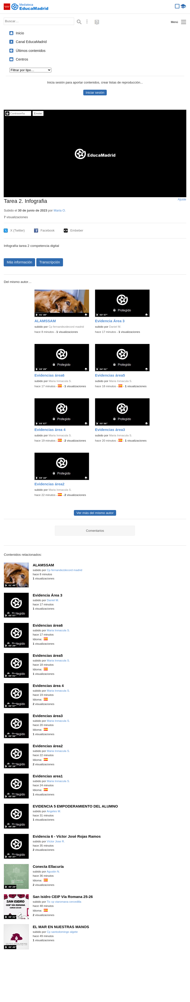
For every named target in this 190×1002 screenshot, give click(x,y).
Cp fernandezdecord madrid (66, 326)
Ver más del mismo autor (94, 513)
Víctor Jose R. (56, 841)
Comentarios (95, 531)
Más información (19, 262)
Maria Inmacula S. (60, 381)
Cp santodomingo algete (62, 931)
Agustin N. (53, 871)
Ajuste (182, 199)
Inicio (20, 33)
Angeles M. (54, 811)
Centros (22, 59)
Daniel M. (115, 326)
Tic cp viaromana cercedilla (64, 901)
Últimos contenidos (30, 51)
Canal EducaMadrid (31, 42)
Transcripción (49, 262)
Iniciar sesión (95, 92)
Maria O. (60, 210)
